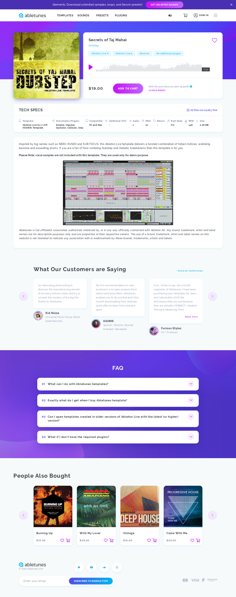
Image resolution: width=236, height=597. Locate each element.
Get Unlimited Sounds (164, 4)
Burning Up (44, 533)
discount (144, 53)
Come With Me (177, 533)
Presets (102, 15)
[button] (212, 296)
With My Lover (90, 533)
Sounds (83, 15)
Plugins (121, 15)
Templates (65, 15)
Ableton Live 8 (99, 53)
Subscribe (91, 581)
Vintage (129, 533)
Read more (191, 316)
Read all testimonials (190, 270)
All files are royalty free (202, 110)
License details (157, 90)
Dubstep (94, 45)
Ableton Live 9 (123, 53)
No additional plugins (168, 53)
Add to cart (128, 88)
